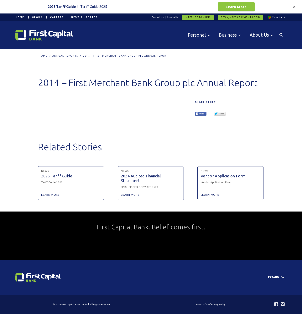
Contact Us (158, 17)
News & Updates (84, 17)
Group (37, 17)
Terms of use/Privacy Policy (210, 304)
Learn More (236, 7)
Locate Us (172, 17)
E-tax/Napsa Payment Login (240, 17)
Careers (57, 17)
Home (19, 17)
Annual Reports (65, 56)
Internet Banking (198, 17)
